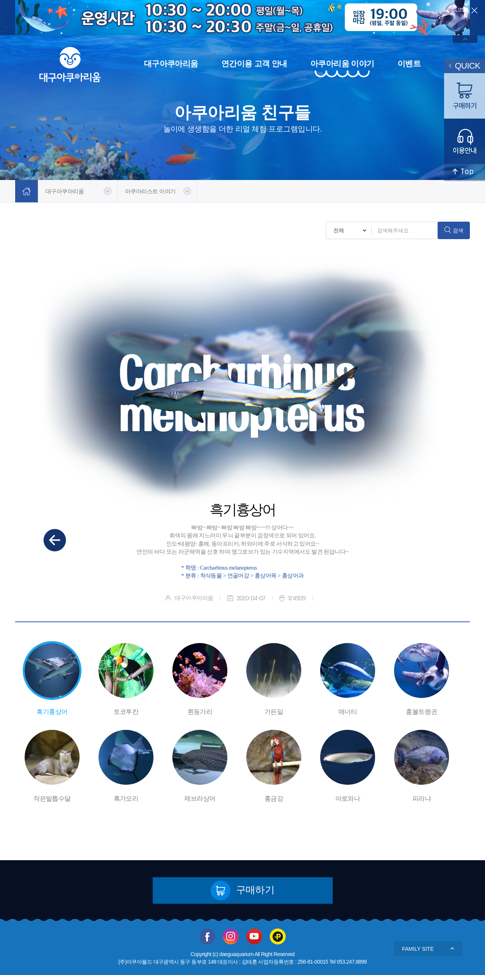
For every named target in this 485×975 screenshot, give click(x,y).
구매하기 (243, 890)
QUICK (464, 65)
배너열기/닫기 (465, 39)
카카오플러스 (278, 936)
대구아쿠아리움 (171, 63)
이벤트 (409, 63)
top (464, 172)
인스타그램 (231, 936)
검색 (453, 230)
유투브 (254, 936)
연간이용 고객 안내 (254, 63)
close (464, 10)
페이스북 (207, 936)
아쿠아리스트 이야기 (150, 191)
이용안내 (464, 141)
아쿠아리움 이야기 (342, 63)
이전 (55, 540)
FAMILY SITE (428, 949)
